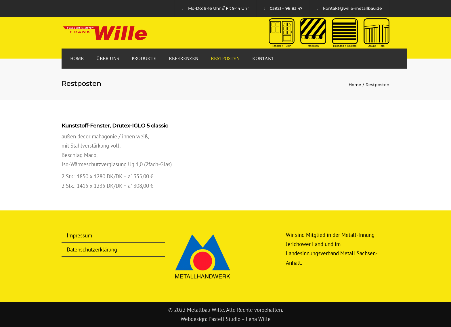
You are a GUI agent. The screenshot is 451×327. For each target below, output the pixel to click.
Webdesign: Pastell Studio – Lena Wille (226, 319)
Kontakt (263, 58)
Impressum (79, 235)
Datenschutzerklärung (92, 249)
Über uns (107, 58)
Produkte (144, 58)
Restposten (225, 58)
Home (77, 58)
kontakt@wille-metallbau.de (352, 8)
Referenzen (183, 58)
